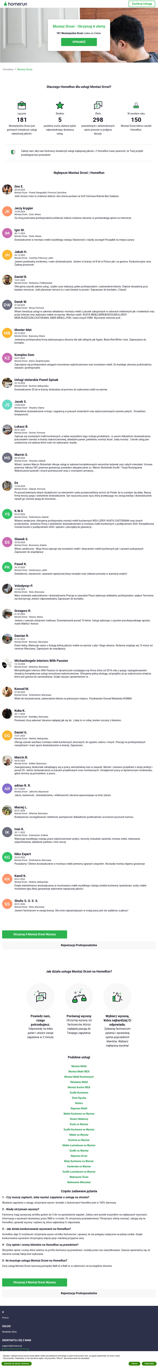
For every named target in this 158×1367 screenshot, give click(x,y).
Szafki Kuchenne (79, 1092)
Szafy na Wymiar (79, 1124)
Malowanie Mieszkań (79, 1182)
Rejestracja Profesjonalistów (79, 945)
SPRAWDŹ (79, 42)
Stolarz (79, 1103)
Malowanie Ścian (79, 1177)
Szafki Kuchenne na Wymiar (79, 1129)
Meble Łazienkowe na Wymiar (79, 1145)
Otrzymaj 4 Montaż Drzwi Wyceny (34, 934)
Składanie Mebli (79, 1082)
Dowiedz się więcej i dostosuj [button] (16, 1364)
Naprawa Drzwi (79, 1155)
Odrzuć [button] (134, 1364)
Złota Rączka (79, 1097)
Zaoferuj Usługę (142, 3)
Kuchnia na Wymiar (79, 1140)
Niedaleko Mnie (9, 1332)
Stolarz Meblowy (79, 1119)
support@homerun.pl (12, 1346)
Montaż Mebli (79, 1066)
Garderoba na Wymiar (79, 1166)
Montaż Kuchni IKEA (79, 1087)
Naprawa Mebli (79, 1108)
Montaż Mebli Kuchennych (79, 1076)
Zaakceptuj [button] (149, 1364)
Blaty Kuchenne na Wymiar (79, 1161)
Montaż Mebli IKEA (79, 1071)
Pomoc (5, 1318)
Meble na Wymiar (79, 1134)
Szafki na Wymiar (79, 1150)
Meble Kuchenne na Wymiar (79, 1113)
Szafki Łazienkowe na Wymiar (79, 1171)
